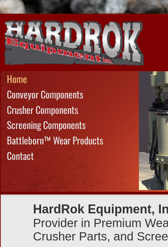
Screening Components (46, 125)
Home (17, 79)
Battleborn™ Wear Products (55, 140)
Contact (20, 156)
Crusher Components (42, 110)
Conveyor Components (45, 94)
